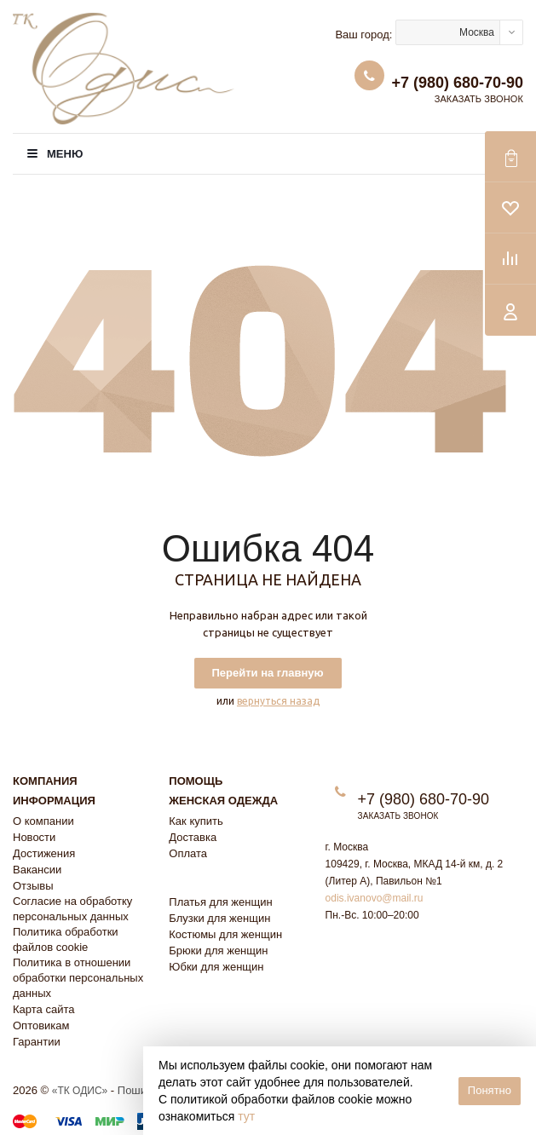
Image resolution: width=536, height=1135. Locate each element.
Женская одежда (223, 800)
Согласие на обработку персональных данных (72, 909)
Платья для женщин (220, 902)
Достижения (44, 853)
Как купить (195, 821)
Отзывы (33, 885)
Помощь (195, 781)
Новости (34, 837)
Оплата (188, 853)
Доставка (192, 837)
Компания (45, 781)
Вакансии (37, 869)
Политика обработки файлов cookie (65, 939)
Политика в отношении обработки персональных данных (78, 978)
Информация (54, 800)
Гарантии (37, 1041)
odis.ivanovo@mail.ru (375, 898)
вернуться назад (278, 700)
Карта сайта (43, 1009)
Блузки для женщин (219, 918)
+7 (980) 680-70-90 (457, 82)
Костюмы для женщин (225, 934)
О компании (43, 821)
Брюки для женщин (218, 950)
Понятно (489, 1090)
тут (246, 1116)
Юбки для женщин (216, 966)
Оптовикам (41, 1025)
